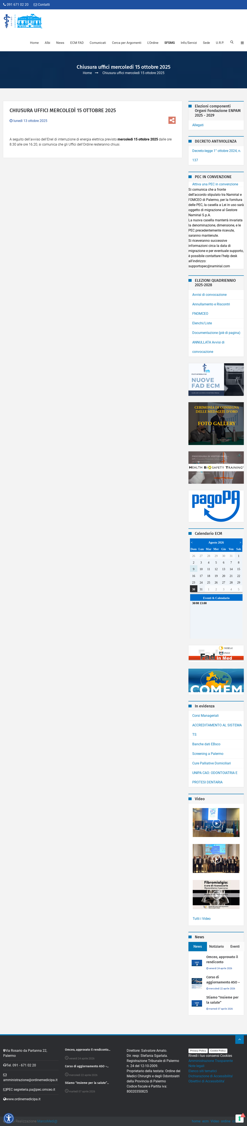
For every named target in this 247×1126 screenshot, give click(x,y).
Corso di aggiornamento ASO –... (87, 1066)
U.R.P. (219, 43)
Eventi (235, 946)
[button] (8, 1118)
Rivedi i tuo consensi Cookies (210, 1056)
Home (34, 43)
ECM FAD (76, 43)
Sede (206, 43)
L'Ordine (152, 43)
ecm (205, 1121)
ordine (225, 1121)
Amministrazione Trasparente (210, 1061)
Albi (47, 43)
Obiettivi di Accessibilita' (206, 1081)
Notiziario (216, 946)
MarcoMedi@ (47, 1121)
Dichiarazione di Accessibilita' (210, 1076)
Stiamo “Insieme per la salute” (222, 999)
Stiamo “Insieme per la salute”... (87, 1083)
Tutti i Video (202, 919)
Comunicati (97, 43)
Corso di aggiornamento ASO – (223, 979)
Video (215, 1121)
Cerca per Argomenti (126, 43)
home (196, 1121)
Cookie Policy (218, 1050)
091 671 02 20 (16, 5)
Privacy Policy (198, 1050)
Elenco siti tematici (202, 1071)
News (60, 43)
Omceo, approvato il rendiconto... (87, 1050)
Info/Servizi (188, 43)
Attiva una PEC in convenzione (215, 184)
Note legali (196, 1066)
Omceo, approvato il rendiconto (222, 959)
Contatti (42, 5)
